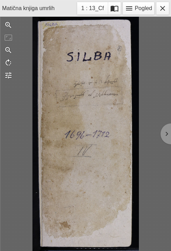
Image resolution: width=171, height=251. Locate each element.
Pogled (138, 8)
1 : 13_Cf (92, 9)
